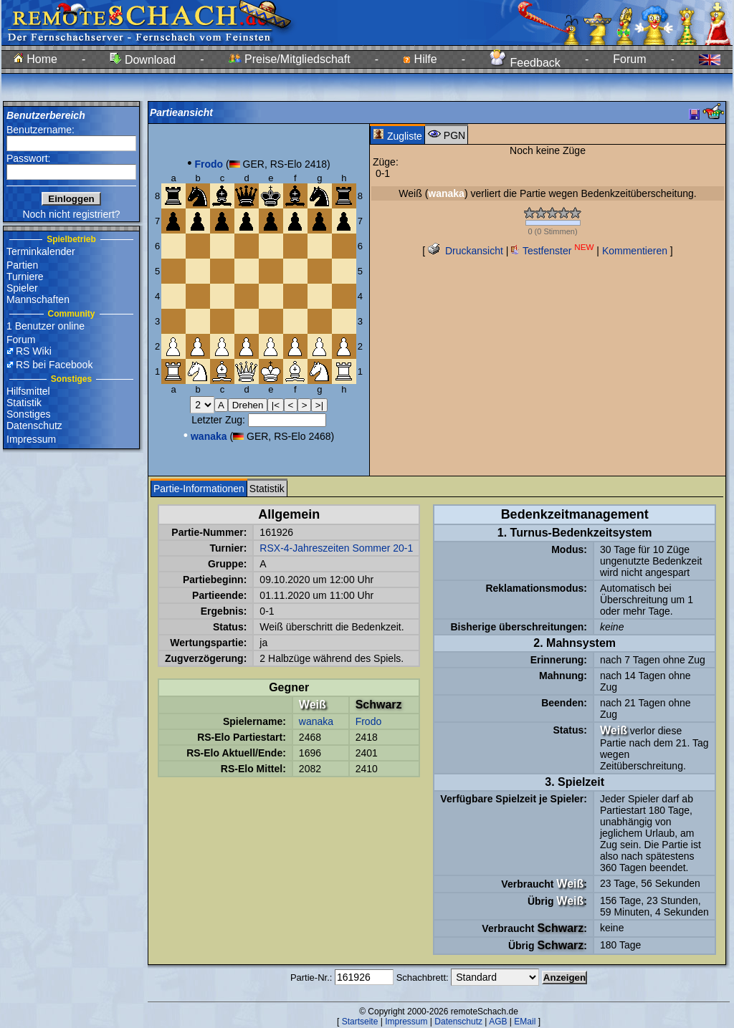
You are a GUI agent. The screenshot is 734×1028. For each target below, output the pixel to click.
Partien (22, 265)
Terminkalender (40, 251)
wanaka (316, 721)
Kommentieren (634, 250)
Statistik (24, 402)
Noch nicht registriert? (71, 214)
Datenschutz (34, 425)
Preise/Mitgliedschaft (290, 59)
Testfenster (552, 250)
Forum (629, 59)
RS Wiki (34, 351)
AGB (498, 1022)
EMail (524, 1022)
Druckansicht (465, 250)
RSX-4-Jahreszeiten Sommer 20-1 (336, 548)
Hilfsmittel (28, 391)
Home (35, 59)
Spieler (22, 288)
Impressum (31, 439)
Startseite (360, 1022)
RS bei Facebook (54, 364)
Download (143, 60)
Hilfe (420, 59)
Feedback (525, 63)
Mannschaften (38, 299)
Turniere (25, 276)
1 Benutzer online (45, 326)
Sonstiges (28, 414)
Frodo (369, 721)
